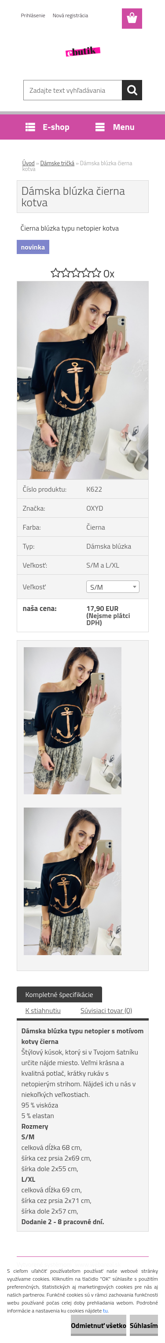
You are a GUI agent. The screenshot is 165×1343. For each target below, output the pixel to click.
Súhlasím (144, 1325)
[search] (132, 90)
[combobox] (112, 586)
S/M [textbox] (96, 587)
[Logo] (82, 52)
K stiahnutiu (43, 1010)
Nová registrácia (70, 15)
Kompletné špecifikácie (59, 994)
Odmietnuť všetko (98, 1325)
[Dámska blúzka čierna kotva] (82, 285)
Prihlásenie (33, 15)
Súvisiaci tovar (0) (106, 1010)
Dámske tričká (57, 163)
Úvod (28, 163)
